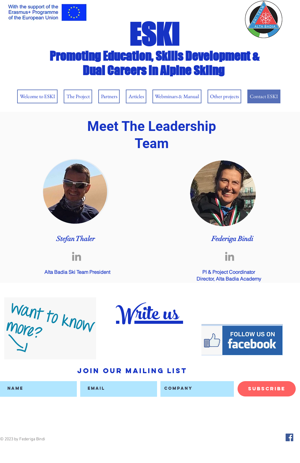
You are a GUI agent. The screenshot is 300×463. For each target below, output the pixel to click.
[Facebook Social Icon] (289, 437)
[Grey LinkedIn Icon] (76, 256)
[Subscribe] (267, 388)
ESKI (154, 34)
